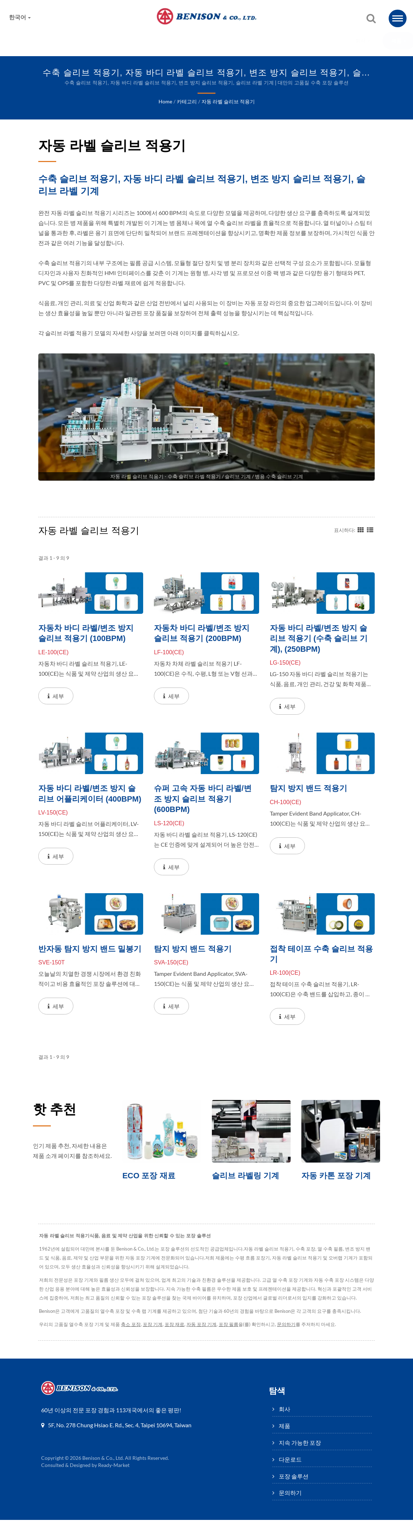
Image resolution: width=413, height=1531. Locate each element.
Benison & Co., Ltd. (103, 1469)
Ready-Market (115, 1476)
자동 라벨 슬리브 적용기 (227, 102)
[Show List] (370, 530)
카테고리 (186, 102)
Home (165, 102)
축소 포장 (132, 1335)
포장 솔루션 (275, 41)
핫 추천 (56, 1111)
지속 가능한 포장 (170, 41)
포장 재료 (177, 1335)
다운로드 (225, 41)
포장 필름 (233, 1335)
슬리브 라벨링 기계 (247, 1177)
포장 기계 (155, 1335)
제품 (119, 41)
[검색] (371, 19)
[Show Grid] (360, 530)
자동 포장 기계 (205, 1335)
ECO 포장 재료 (150, 1177)
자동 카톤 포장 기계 (337, 1177)
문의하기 (324, 41)
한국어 (20, 17)
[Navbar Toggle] (398, 18)
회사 (83, 41)
